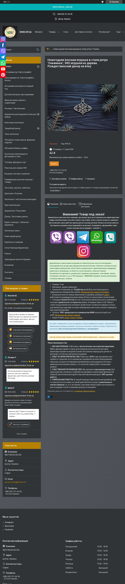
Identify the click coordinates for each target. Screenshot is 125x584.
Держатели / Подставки (15, 211)
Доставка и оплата (83, 32)
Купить (54, 164)
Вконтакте (9, 526)
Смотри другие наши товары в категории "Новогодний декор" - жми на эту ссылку (82, 337)
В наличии (9, 265)
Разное (8, 254)
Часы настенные (12, 134)
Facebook (9, 530)
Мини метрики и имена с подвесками (15, 101)
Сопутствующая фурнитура (16, 248)
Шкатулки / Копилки (13, 193)
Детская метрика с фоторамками (19, 94)
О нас (65, 32)
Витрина (38, 32)
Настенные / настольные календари (20, 199)
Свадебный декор (12, 128)
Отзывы (8, 278)
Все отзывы (22, 434)
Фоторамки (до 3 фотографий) (18, 72)
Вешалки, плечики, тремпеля (17, 174)
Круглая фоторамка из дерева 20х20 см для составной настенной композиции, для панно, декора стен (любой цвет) (23, 318)
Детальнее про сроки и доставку (95, 292)
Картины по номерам (14, 242)
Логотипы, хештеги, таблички (17, 188)
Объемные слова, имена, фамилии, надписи (20, 141)
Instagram (9, 522)
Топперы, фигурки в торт (15, 162)
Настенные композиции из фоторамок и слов (16, 155)
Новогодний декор (13, 236)
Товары (52, 32)
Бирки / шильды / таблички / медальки (17, 223)
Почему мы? (104, 32)
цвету (106, 295)
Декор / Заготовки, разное (16, 216)
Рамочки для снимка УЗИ (16, 168)
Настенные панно (12, 231)
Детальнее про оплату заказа (67, 315)
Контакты (9, 272)
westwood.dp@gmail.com (15, 482)
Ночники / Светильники (15, 108)
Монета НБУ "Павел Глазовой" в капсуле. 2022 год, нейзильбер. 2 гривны (22, 413)
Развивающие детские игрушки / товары (19, 180)
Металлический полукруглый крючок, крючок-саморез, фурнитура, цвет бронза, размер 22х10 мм (21, 374)
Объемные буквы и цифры (16, 148)
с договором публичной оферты (84, 391)
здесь (66, 318)
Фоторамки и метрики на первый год (19, 87)
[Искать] (38, 50)
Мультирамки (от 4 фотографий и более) (19, 79)
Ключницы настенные (14, 123)
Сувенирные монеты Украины (17, 259)
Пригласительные (12, 205)
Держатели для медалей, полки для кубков (20, 115)
